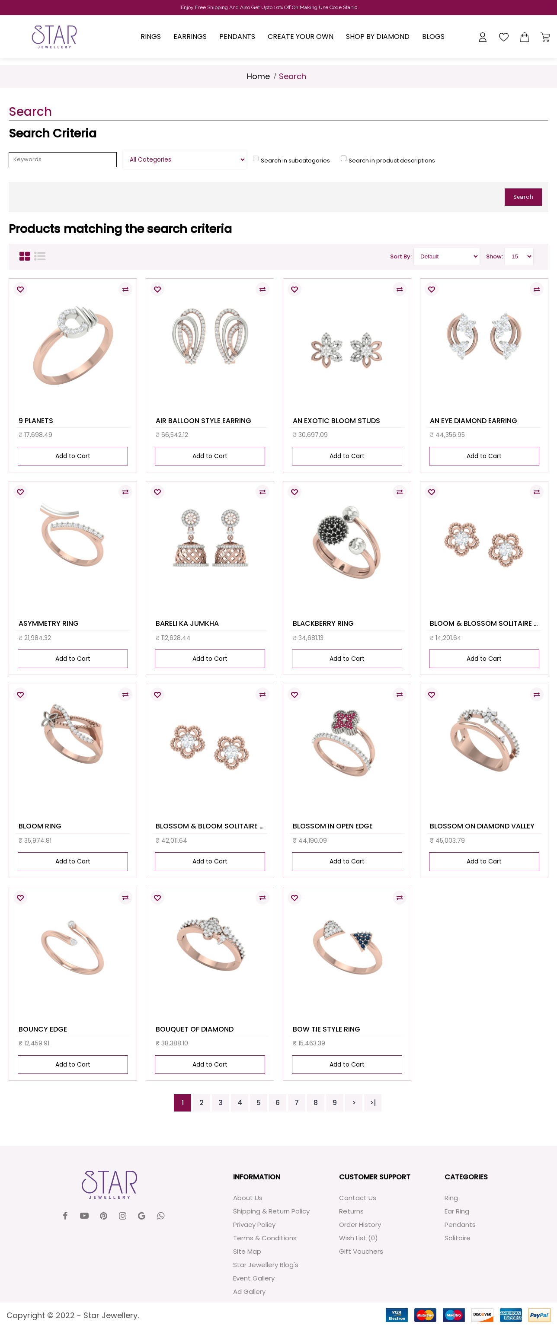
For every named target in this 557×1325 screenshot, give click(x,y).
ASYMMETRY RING (49, 623)
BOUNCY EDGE (43, 1029)
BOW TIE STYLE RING (326, 1029)
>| (373, 1103)
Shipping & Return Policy (271, 1211)
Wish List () (358, 1237)
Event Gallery (254, 1278)
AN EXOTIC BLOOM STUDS (336, 421)
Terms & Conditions (265, 1237)
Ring (451, 1197)
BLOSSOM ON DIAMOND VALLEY (482, 826)
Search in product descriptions (392, 160)
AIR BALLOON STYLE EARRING (203, 421)
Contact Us (357, 1197)
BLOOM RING (40, 826)
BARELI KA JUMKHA (187, 623)
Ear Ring (457, 1211)
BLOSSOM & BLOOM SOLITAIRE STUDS (211, 826)
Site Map (247, 1251)
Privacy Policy (254, 1224)
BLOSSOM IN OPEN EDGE (333, 826)
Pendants (460, 1224)
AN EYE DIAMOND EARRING (473, 421)
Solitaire (458, 1237)
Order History (360, 1224)
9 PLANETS (36, 421)
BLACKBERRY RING (323, 623)
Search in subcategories (295, 160)
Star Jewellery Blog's (265, 1264)
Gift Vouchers (361, 1251)
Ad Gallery (249, 1291)
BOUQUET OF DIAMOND (195, 1029)
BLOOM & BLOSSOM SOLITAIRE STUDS (485, 623)
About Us (247, 1197)
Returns (351, 1211)
